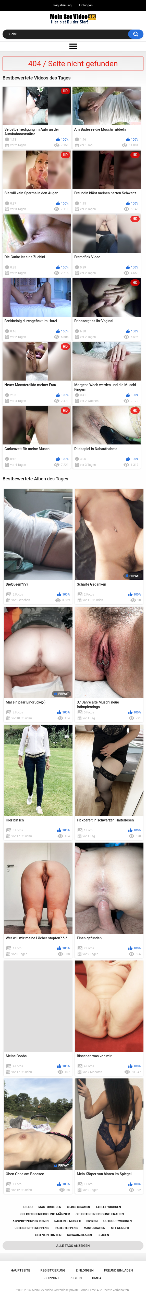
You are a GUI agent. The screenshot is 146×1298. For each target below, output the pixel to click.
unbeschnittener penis (32, 1228)
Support (51, 1278)
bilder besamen (78, 1207)
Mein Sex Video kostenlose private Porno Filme (64, 1290)
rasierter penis (66, 1228)
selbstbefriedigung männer (45, 1214)
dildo (28, 1207)
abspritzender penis (31, 1221)
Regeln (75, 1278)
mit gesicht (120, 1228)
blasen (103, 1235)
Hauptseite (20, 1270)
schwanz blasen (79, 1235)
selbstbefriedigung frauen (100, 1214)
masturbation (94, 1228)
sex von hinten (48, 1235)
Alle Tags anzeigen (73, 1246)
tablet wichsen (108, 1207)
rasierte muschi (67, 1221)
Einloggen (86, 5)
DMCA (97, 1278)
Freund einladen (118, 1270)
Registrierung (62, 5)
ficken (92, 1221)
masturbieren (49, 1207)
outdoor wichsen (117, 1221)
